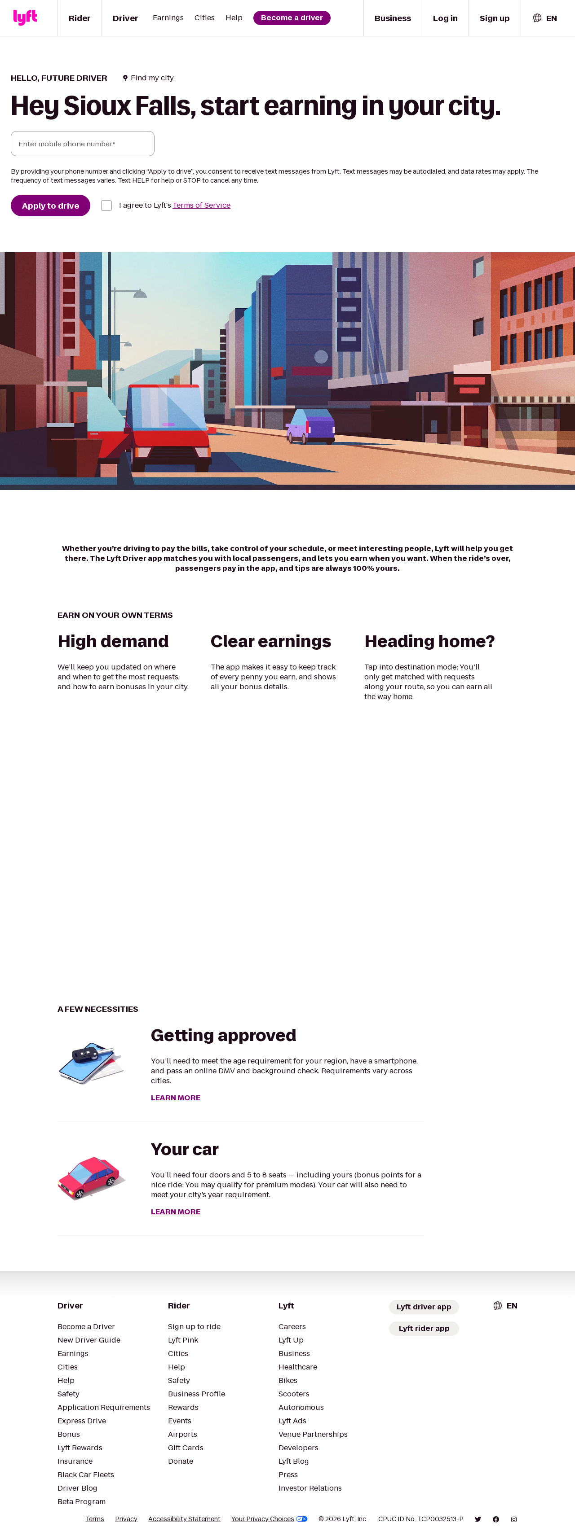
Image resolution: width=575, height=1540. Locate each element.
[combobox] (544, 18)
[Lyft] (25, 18)
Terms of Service (201, 205)
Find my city (148, 78)
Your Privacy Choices (269, 1518)
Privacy (126, 1518)
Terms (94, 1518)
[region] (288, 852)
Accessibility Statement (184, 1518)
